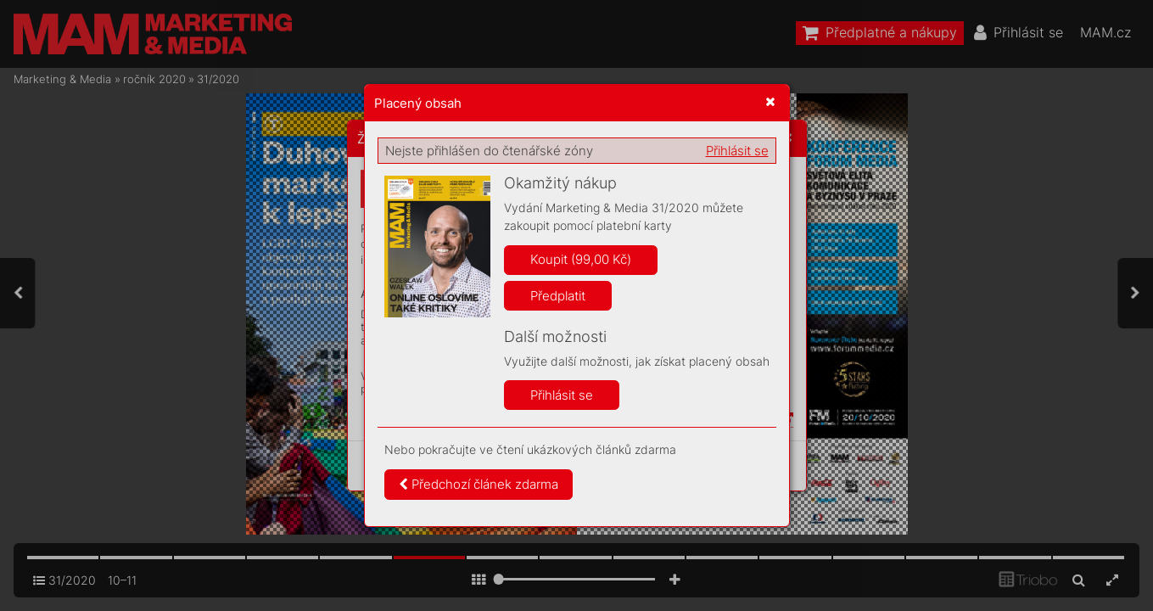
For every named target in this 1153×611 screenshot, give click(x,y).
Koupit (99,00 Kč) (580, 259)
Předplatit (557, 296)
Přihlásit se (737, 151)
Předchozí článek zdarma (478, 484)
